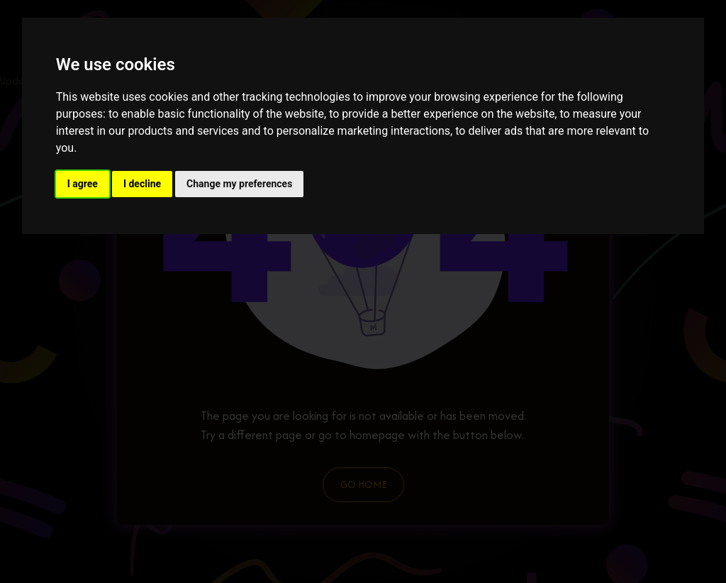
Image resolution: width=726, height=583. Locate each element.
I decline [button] (142, 183)
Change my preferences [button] (239, 183)
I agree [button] (82, 183)
